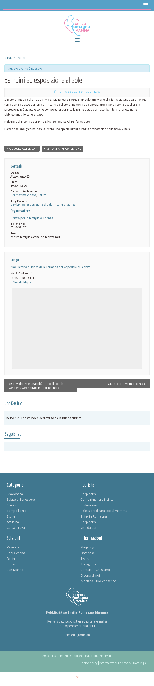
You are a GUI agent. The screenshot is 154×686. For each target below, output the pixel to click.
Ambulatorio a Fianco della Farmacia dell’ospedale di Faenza (50, 267)
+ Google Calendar (22, 148)
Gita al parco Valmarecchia (126, 384)
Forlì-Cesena (16, 553)
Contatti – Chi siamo (95, 570)
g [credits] (77, 678)
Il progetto (88, 564)
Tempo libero (16, 511)
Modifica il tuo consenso (98, 581)
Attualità (13, 522)
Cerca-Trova (16, 527)
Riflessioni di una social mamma (103, 511)
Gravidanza (15, 494)
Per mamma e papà (23, 195)
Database (87, 553)
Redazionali (88, 505)
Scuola (11, 505)
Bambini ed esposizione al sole (32, 205)
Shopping (87, 547)
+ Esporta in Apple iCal (62, 148)
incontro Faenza (65, 205)
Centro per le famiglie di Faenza (32, 218)
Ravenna (13, 547)
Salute (42, 195)
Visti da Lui (88, 527)
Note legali (140, 663)
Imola (11, 564)
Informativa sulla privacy (115, 663)
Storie (11, 516)
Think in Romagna (93, 516)
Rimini (11, 558)
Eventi (84, 558)
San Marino (15, 570)
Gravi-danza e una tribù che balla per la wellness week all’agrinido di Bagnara (36, 386)
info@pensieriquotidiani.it (77, 626)
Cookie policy (88, 663)
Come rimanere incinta (97, 499)
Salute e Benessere (21, 499)
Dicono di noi (90, 575)
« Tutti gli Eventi (14, 58)
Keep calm (88, 494)
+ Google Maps (21, 282)
